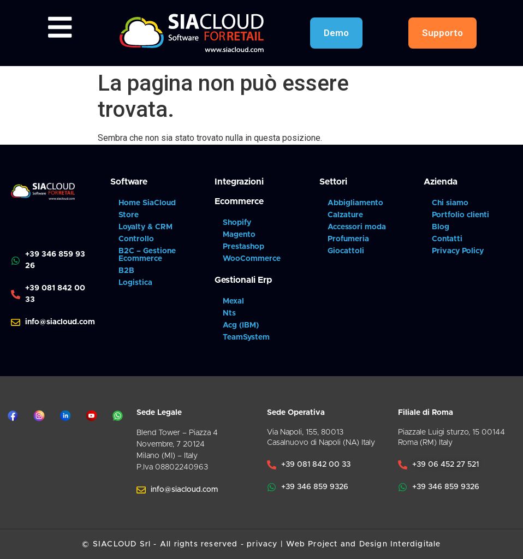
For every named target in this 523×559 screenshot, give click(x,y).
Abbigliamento (355, 203)
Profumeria (348, 239)
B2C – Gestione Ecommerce (147, 255)
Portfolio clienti (460, 215)
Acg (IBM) (241, 325)
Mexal (233, 301)
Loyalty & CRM (145, 227)
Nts (229, 313)
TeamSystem (246, 337)
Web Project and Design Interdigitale (363, 544)
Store (128, 215)
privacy (262, 544)
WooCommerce (252, 259)
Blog (440, 227)
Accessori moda (357, 227)
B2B (126, 271)
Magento (239, 235)
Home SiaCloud (147, 203)
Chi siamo (450, 203)
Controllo (136, 239)
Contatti (447, 239)
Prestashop (243, 247)
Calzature (345, 215)
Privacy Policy (458, 251)
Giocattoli (346, 251)
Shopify (237, 223)
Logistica (135, 283)
